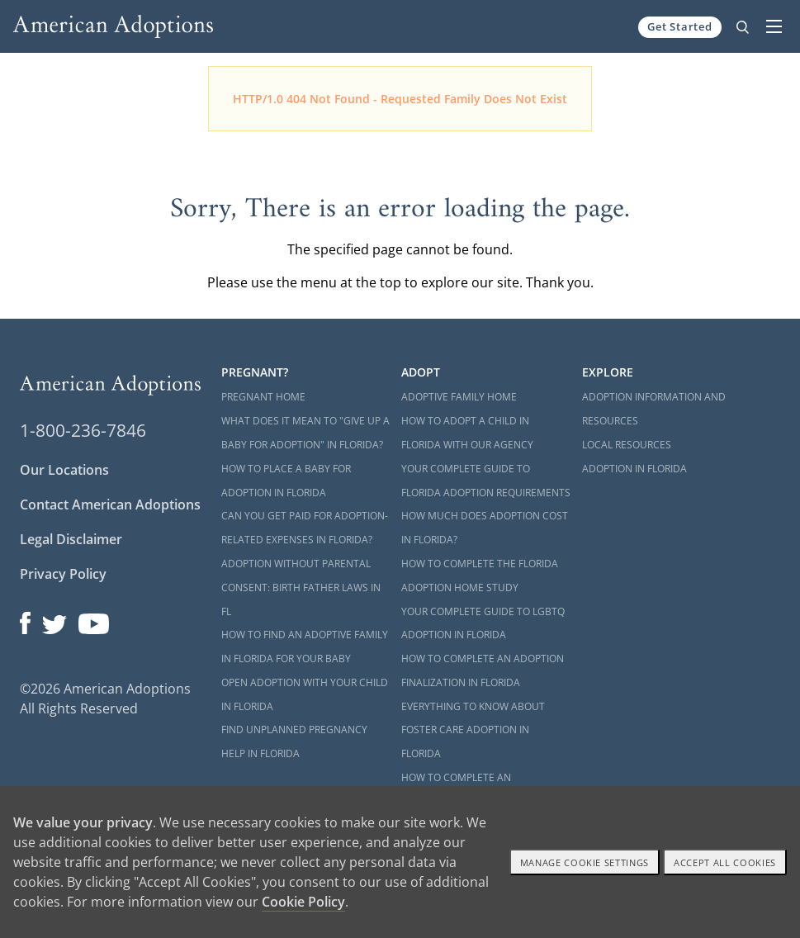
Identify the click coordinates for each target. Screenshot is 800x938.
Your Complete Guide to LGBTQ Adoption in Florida (483, 623)
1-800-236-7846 (83, 430)
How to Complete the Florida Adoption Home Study (479, 576)
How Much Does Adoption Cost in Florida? (484, 528)
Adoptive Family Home (459, 397)
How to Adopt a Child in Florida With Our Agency (467, 433)
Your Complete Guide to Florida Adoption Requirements (485, 481)
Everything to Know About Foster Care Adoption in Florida (473, 730)
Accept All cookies (725, 862)
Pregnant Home (263, 397)
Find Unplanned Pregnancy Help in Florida (294, 741)
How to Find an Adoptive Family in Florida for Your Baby (304, 647)
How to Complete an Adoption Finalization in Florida (482, 670)
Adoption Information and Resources (654, 409)
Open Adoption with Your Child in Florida (304, 694)
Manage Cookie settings (585, 862)
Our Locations (64, 470)
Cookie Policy (303, 902)
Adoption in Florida (634, 469)
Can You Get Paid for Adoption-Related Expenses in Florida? (304, 528)
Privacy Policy (63, 574)
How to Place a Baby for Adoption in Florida (286, 481)
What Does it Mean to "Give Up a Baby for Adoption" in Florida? (305, 433)
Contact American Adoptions (110, 504)
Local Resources (626, 445)
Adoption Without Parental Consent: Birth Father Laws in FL (301, 587)
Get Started (679, 26)
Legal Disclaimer (71, 539)
